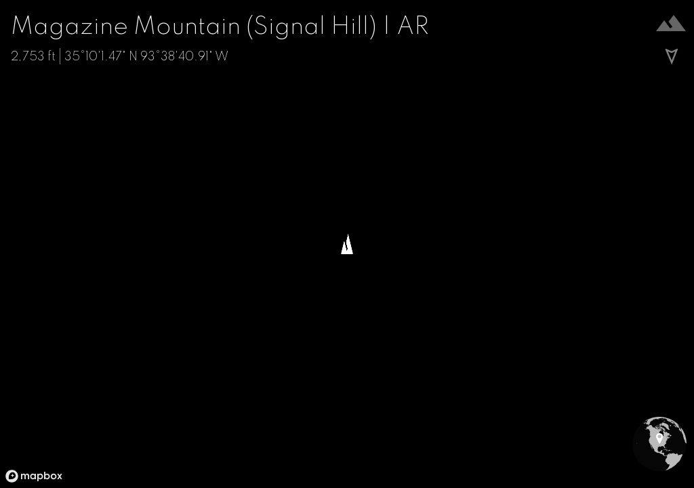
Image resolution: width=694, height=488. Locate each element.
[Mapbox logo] (34, 476)
